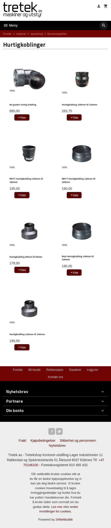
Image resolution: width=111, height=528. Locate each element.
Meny (10, 25)
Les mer (57, 507)
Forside (7, 33)
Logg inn (92, 369)
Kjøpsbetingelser (43, 440)
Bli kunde (34, 369)
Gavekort (75, 369)
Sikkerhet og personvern (78, 440)
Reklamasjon (54, 369)
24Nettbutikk (64, 519)
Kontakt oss (55, 377)
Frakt (22, 440)
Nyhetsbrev (57, 445)
